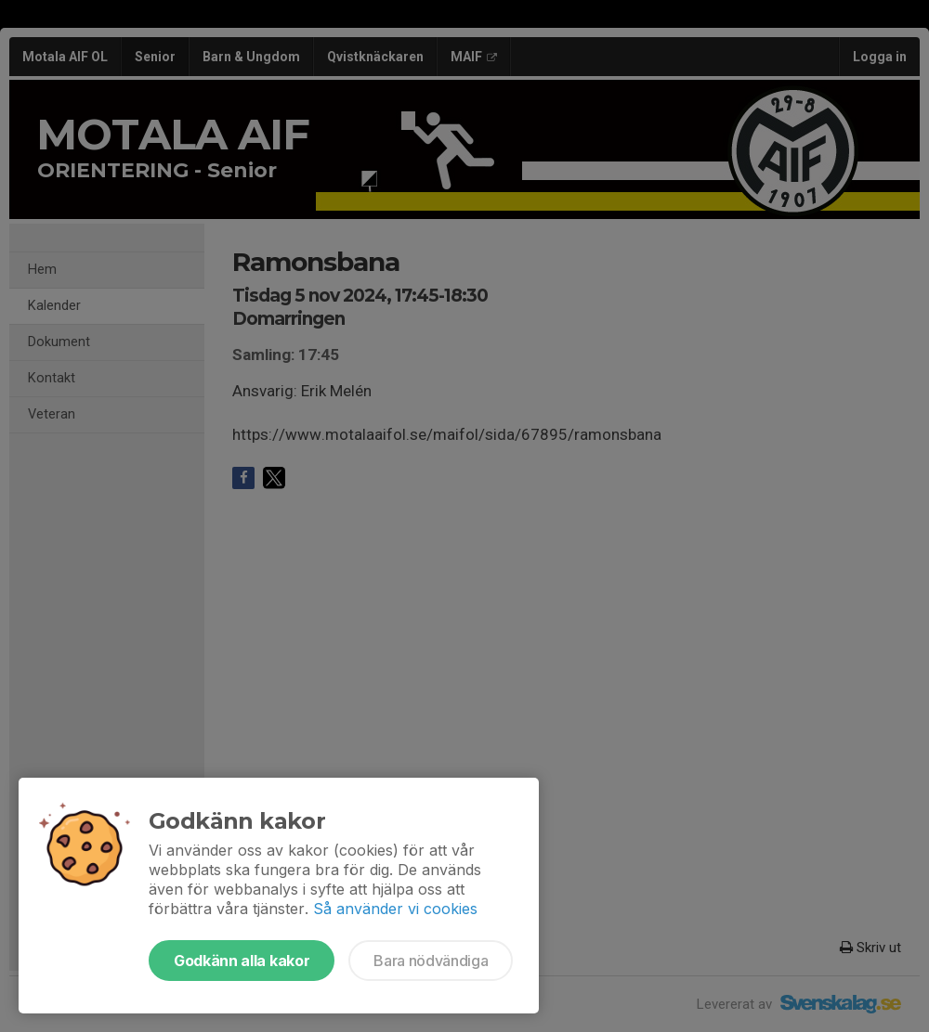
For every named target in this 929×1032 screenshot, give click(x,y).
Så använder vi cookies (395, 908)
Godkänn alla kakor (241, 960)
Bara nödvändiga (430, 960)
